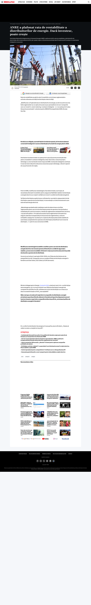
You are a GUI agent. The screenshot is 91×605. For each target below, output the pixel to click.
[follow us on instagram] (55, 439)
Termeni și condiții (46, 453)
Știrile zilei (21, 2)
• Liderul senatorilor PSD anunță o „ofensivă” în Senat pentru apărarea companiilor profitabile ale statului (43, 343)
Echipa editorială (23, 453)
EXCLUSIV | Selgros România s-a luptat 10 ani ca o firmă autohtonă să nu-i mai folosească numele (26, 404)
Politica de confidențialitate (59, 453)
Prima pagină (13, 23)
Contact (70, 453)
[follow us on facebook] (65, 439)
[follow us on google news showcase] (36, 439)
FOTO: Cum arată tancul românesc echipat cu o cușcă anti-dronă (52, 432)
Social (51, 2)
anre (22, 356)
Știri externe (43, 2)
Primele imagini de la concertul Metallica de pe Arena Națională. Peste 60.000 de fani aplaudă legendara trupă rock (27, 413)
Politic (36, 2)
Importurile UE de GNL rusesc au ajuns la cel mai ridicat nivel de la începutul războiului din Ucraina (53, 396)
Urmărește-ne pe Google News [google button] (58, 93)
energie (33, 356)
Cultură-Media (66, 2)
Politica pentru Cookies (34, 453)
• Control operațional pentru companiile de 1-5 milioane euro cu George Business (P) (43, 350)
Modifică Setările (45, 457)
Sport (74, 2)
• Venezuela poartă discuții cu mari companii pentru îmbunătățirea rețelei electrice (43, 352)
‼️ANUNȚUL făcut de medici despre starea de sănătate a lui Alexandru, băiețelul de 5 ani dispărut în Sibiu (52, 413)
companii (27, 356)
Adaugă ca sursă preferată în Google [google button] (33, 93)
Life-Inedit (57, 2)
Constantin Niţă (44, 285)
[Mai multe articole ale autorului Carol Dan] (12, 87)
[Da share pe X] (75, 88)
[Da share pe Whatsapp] (79, 88)
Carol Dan (17, 88)
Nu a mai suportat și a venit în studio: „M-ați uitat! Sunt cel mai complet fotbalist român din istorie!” (53, 404)
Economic (29, 2)
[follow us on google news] (26, 439)
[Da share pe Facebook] (72, 88)
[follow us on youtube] (45, 439)
